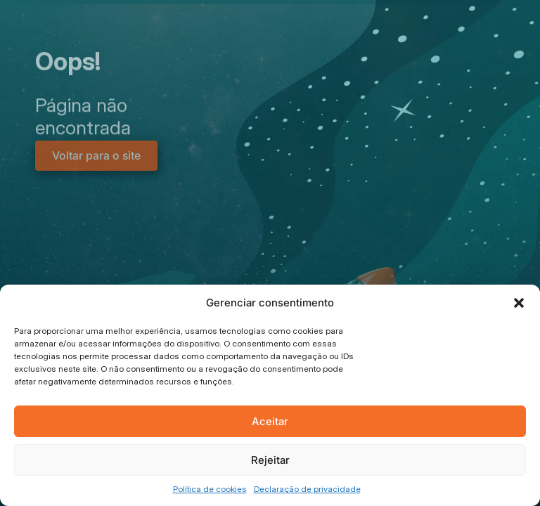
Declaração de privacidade (307, 489)
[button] (519, 303)
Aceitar (270, 421)
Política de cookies (210, 489)
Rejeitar (270, 460)
